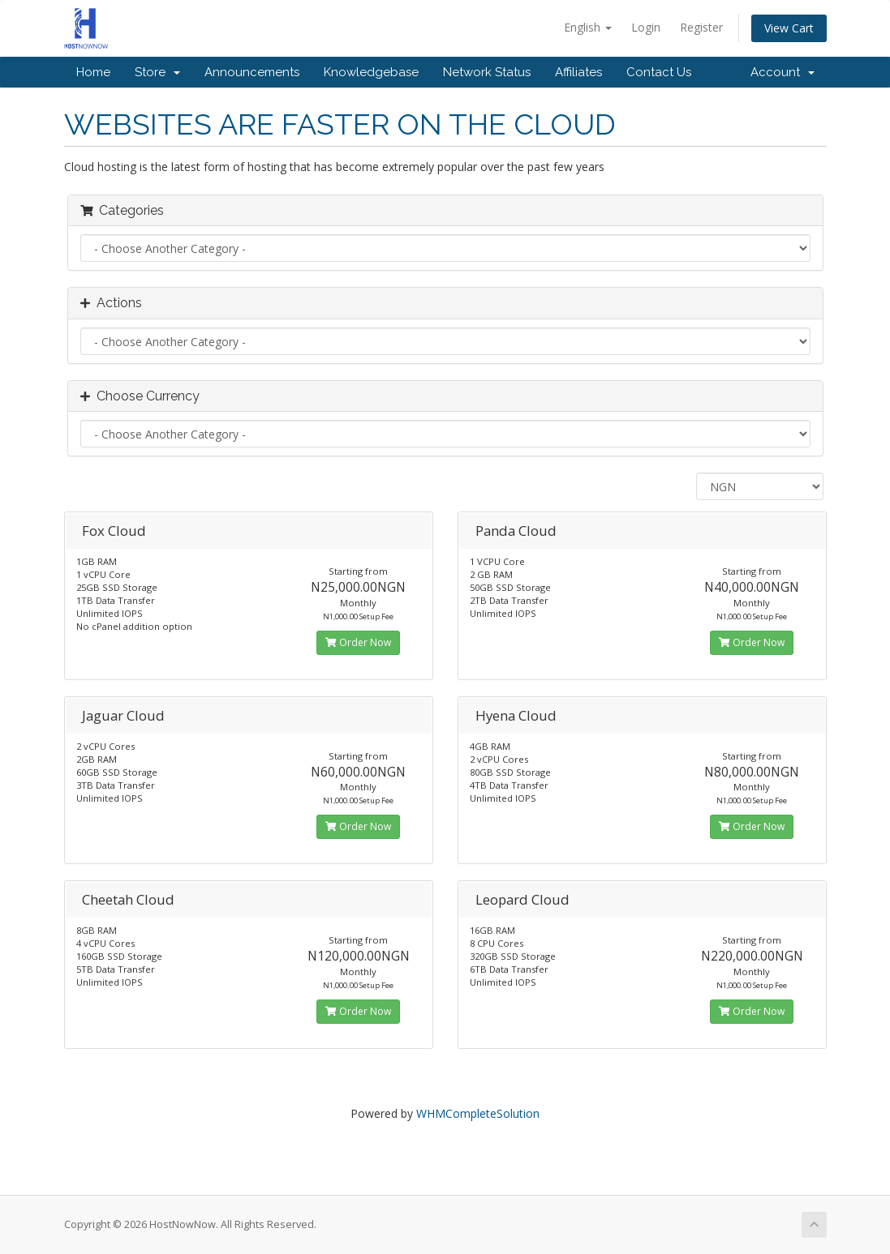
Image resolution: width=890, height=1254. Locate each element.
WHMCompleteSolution (478, 1113)
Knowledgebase (371, 72)
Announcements (251, 72)
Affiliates (578, 72)
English (588, 27)
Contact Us (658, 72)
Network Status (487, 72)
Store (157, 72)
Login (645, 27)
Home (93, 72)
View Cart (789, 28)
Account (782, 72)
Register (701, 27)
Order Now (358, 642)
